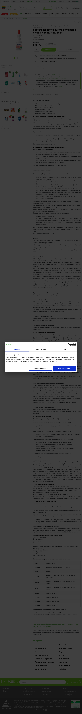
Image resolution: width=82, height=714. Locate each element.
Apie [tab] (65, 349)
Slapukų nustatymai (40, 368)
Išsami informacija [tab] (41, 349)
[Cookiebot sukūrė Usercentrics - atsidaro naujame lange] (69, 344)
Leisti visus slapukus (64, 368)
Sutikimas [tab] (17, 349)
